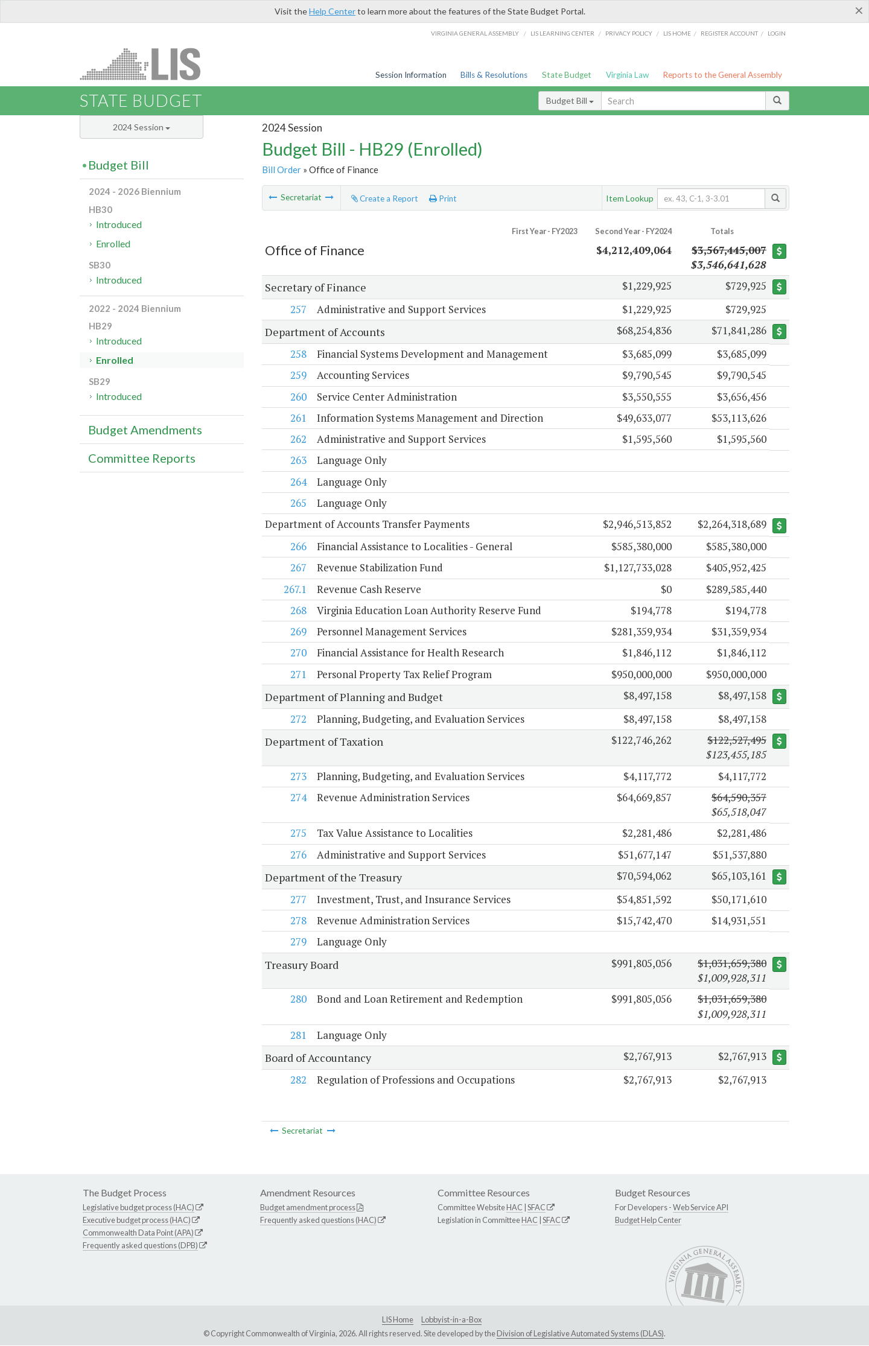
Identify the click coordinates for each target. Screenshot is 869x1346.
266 (297, 547)
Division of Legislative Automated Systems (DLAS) (580, 1334)
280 (297, 999)
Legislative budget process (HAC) (138, 1208)
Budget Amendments (145, 429)
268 (297, 610)
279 (297, 942)
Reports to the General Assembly (722, 75)
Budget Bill (570, 100)
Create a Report (384, 198)
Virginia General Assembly (475, 33)
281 (297, 1035)
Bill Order (281, 169)
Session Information (411, 75)
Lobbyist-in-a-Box (451, 1319)
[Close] (859, 10)
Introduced (119, 224)
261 (297, 418)
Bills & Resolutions (493, 75)
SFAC (536, 1208)
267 (297, 568)
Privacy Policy (628, 33)
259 (297, 375)
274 (297, 797)
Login (777, 33)
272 (297, 719)
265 (297, 503)
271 (297, 674)
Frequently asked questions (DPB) (140, 1245)
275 (297, 833)
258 (297, 354)
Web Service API (700, 1208)
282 (297, 1080)
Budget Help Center (648, 1220)
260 (297, 397)
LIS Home (397, 1319)
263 (297, 460)
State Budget (566, 75)
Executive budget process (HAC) (137, 1220)
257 (297, 309)
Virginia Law (627, 75)
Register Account (729, 33)
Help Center (332, 11)
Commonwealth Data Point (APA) (138, 1232)
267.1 (293, 589)
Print (443, 198)
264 (297, 482)
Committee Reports (142, 458)
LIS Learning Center (562, 33)
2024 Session (141, 127)
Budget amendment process (307, 1208)
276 (297, 855)
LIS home (677, 33)
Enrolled (113, 243)
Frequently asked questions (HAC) (318, 1220)
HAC (514, 1208)
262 (297, 439)
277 (297, 899)
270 (297, 653)
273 (297, 776)
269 (297, 632)
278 (297, 921)
